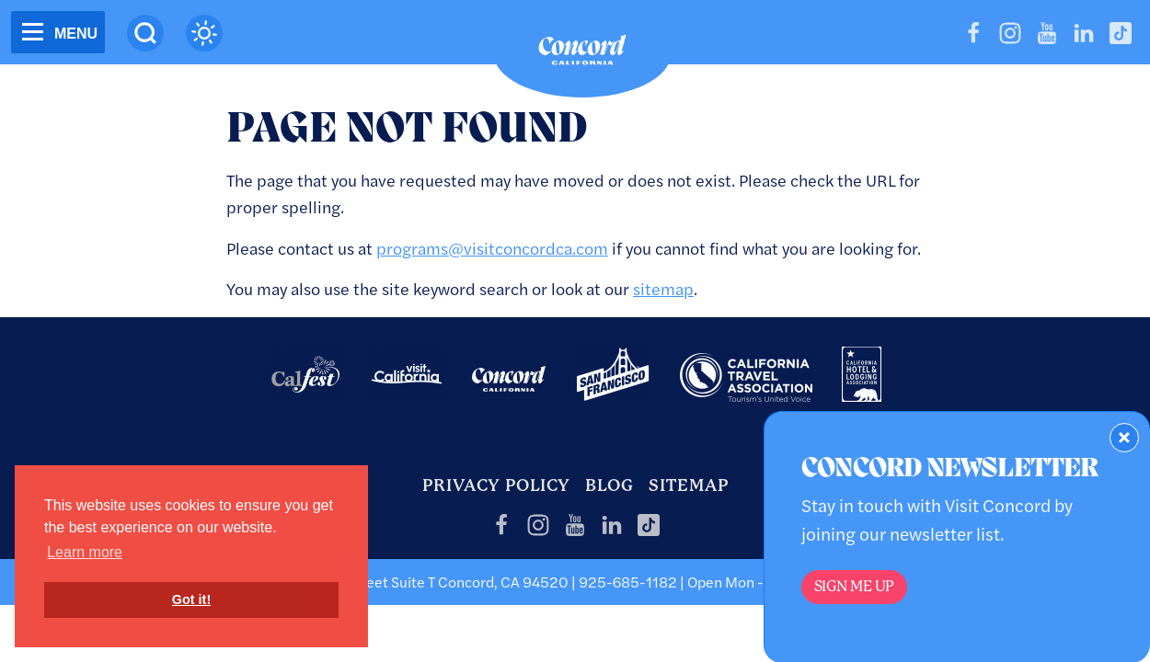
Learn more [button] (84, 552)
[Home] (582, 54)
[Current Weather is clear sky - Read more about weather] (204, 33)
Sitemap (689, 485)
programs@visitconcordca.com (492, 247)
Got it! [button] (191, 599)
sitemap (663, 288)
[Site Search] (145, 33)
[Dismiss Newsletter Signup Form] (1124, 437)
